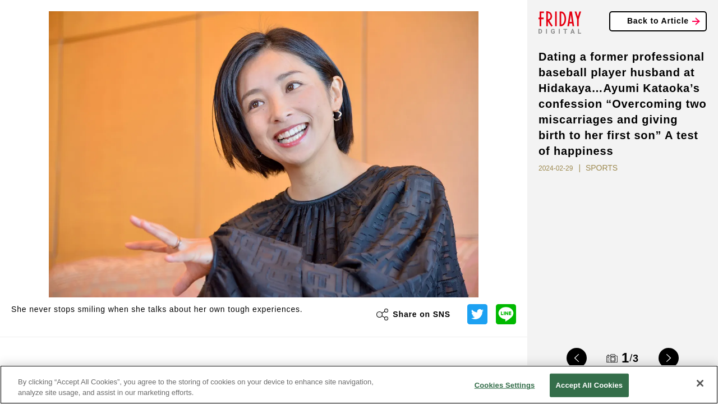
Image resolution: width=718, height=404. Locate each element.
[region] (359, 384)
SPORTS (602, 167)
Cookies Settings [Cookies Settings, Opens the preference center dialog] (505, 385)
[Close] (700, 383)
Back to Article (658, 20)
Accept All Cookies (589, 385)
